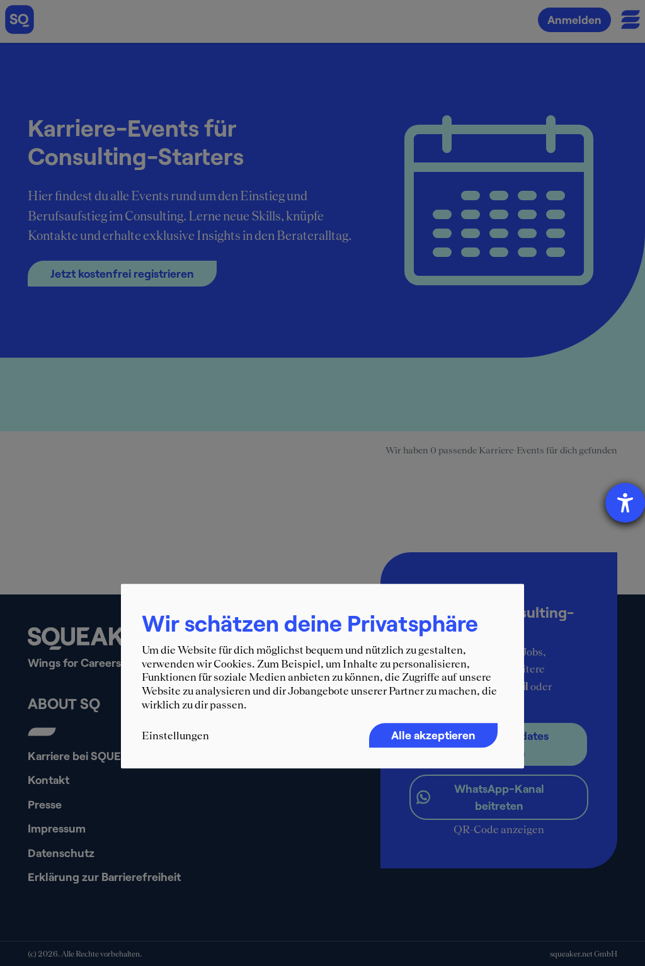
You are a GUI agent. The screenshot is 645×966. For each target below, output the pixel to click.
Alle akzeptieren (433, 735)
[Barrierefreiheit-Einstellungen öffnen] (625, 503)
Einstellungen (175, 735)
